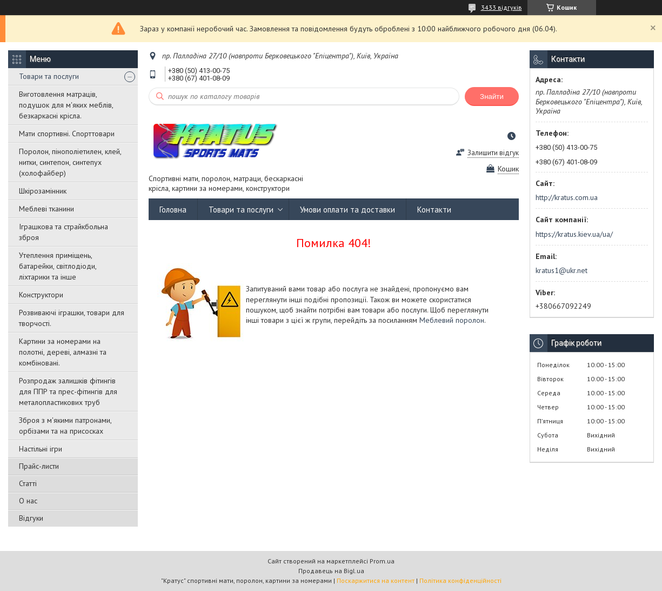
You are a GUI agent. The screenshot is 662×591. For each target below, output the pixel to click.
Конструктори (41, 295)
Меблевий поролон (451, 320)
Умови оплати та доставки (347, 209)
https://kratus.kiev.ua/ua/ (574, 234)
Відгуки (31, 518)
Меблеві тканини (46, 209)
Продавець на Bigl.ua (331, 571)
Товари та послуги (49, 76)
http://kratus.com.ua (567, 197)
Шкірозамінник (42, 191)
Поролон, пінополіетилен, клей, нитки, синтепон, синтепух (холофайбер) (70, 162)
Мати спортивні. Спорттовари (67, 133)
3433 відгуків (501, 7)
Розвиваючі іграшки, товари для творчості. (71, 318)
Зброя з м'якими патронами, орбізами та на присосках (65, 425)
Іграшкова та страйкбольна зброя (63, 232)
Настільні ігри (40, 449)
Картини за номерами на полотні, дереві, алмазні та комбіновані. (62, 352)
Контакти (434, 209)
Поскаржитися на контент (375, 580)
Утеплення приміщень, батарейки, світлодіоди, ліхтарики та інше (57, 266)
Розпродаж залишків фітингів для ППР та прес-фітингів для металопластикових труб (68, 391)
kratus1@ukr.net (561, 270)
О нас (28, 501)
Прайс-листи (39, 466)
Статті (28, 483)
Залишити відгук (493, 152)
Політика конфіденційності (460, 580)
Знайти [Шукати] (492, 96)
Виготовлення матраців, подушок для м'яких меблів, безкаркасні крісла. (66, 105)
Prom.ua (382, 561)
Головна (172, 209)
